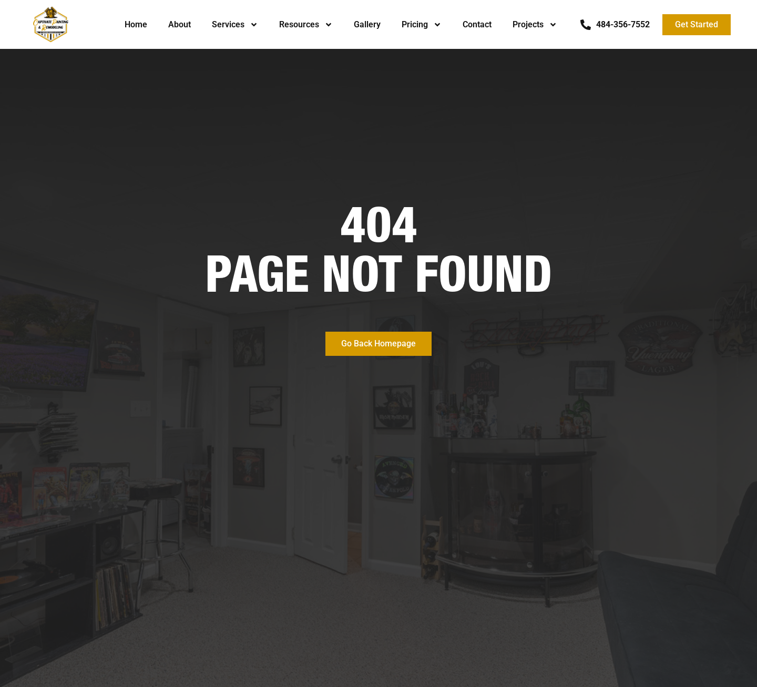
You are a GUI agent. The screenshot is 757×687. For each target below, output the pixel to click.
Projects (535, 24)
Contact (477, 24)
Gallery (367, 24)
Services (235, 24)
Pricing (422, 24)
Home (136, 24)
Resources (306, 24)
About (179, 24)
